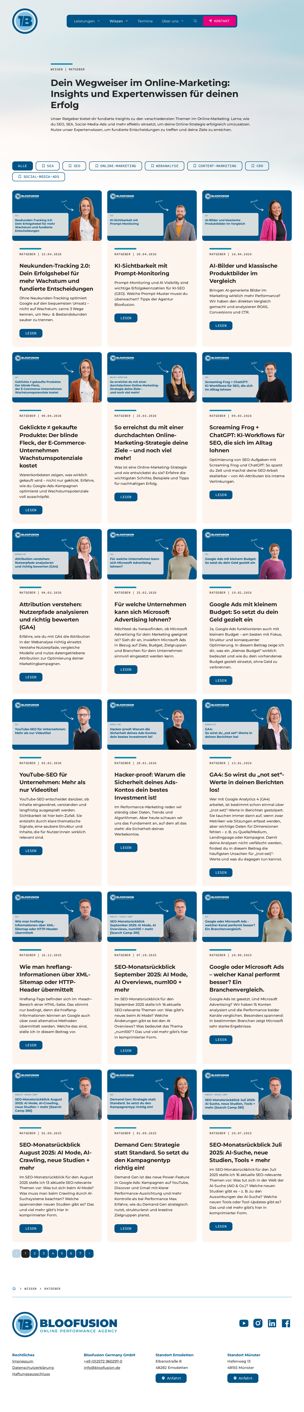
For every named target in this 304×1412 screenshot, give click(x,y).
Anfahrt (171, 1378)
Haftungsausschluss (31, 1374)
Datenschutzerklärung (33, 1367)
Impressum (22, 1361)
